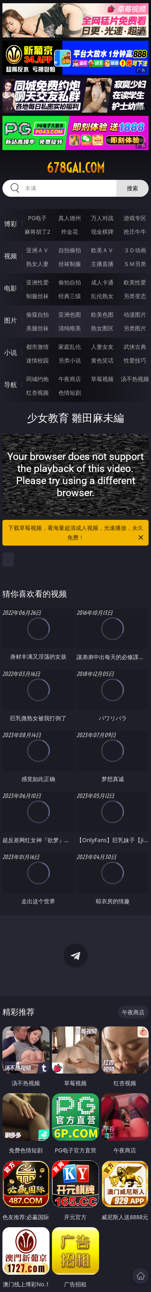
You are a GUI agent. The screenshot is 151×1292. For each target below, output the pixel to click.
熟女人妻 (37, 264)
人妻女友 (102, 346)
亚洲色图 (69, 314)
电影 (10, 288)
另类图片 (135, 328)
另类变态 (135, 296)
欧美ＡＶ (102, 250)
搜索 (132, 188)
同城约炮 (37, 379)
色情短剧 (69, 392)
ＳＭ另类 (135, 264)
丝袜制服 (69, 264)
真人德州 (69, 218)
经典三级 (69, 296)
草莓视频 (102, 379)
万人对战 (102, 218)
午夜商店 (69, 379)
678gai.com (76, 168)
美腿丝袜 (37, 328)
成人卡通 (102, 282)
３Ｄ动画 (135, 250)
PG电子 (37, 218)
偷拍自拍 (69, 282)
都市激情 (37, 346)
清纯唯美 (69, 328)
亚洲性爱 (37, 282)
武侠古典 (135, 346)
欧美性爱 (135, 282)
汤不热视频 (135, 379)
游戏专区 (135, 218)
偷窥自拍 (37, 314)
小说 (10, 352)
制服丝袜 (37, 296)
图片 (10, 320)
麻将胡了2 (37, 231)
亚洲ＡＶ (37, 250)
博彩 (10, 223)
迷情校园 (37, 360)
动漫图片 (135, 314)
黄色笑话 (102, 360)
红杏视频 (37, 392)
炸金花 (69, 231)
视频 (10, 255)
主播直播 (102, 264)
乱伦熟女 (102, 296)
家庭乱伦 (69, 346)
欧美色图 (102, 314)
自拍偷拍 (69, 250)
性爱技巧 (135, 360)
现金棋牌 (102, 231)
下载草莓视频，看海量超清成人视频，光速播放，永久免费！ (76, 533)
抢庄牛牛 (135, 231)
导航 (10, 384)
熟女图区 (102, 328)
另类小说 (69, 360)
